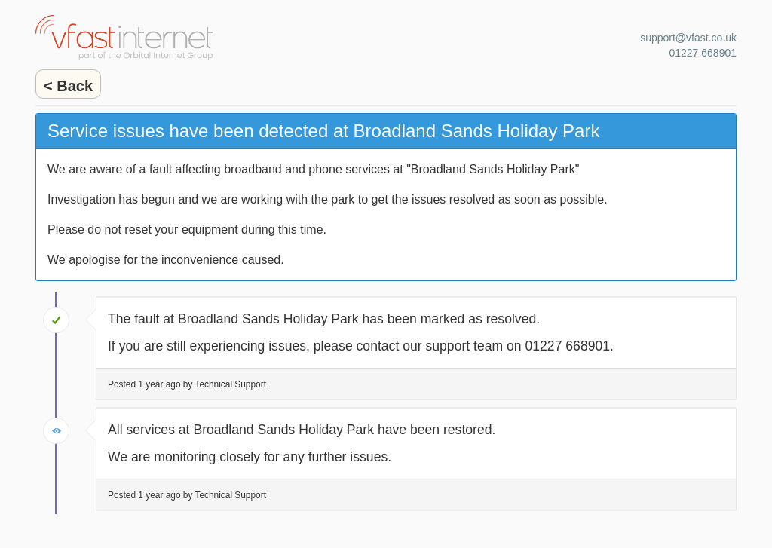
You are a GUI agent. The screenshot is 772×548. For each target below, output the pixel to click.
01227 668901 (703, 53)
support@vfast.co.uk (688, 38)
